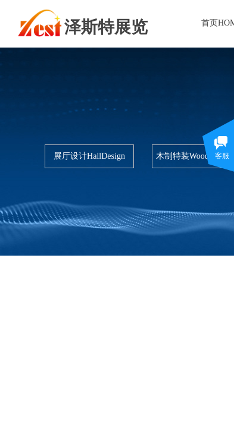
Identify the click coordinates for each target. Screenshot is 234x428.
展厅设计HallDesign (89, 156)
